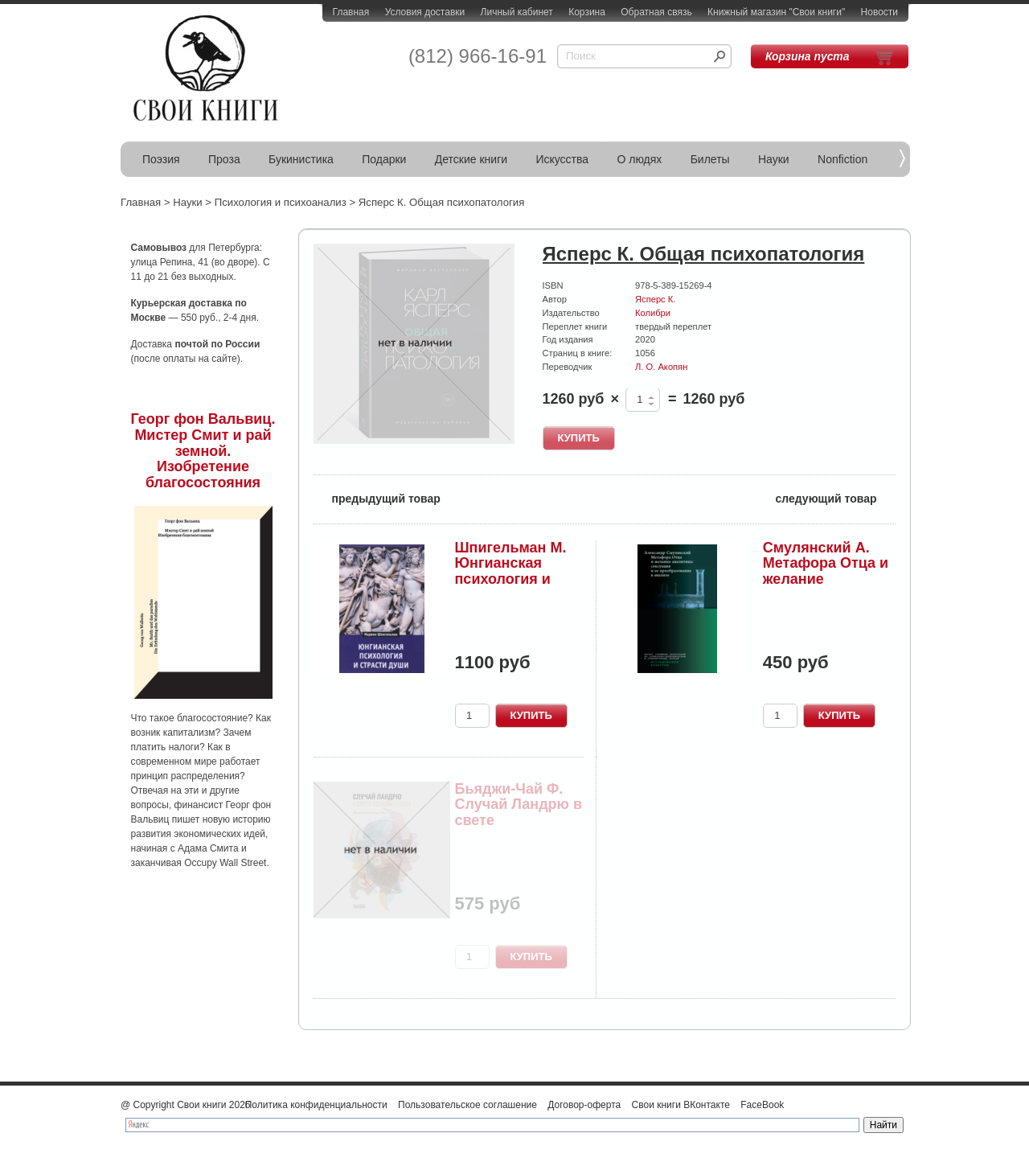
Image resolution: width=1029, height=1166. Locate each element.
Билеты (710, 159)
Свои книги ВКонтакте (681, 1105)
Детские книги (471, 159)
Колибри (652, 313)
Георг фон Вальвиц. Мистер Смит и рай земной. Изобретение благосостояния (203, 451)
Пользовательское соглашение (467, 1105)
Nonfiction (842, 159)
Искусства (561, 159)
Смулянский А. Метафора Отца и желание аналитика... (825, 571)
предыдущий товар (377, 497)
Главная (351, 12)
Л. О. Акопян (661, 367)
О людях (639, 159)
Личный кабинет (517, 12)
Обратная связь (656, 12)
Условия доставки (425, 12)
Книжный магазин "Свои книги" (776, 12)
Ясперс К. (655, 299)
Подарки (384, 159)
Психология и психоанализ (280, 202)
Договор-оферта (584, 1105)
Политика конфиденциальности (316, 1105)
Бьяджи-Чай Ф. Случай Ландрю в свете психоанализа (519, 812)
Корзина (586, 12)
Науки (773, 159)
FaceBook (762, 1105)
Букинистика (301, 159)
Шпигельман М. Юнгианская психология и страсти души (511, 571)
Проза (224, 159)
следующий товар (836, 497)
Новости (879, 12)
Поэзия (161, 159)
